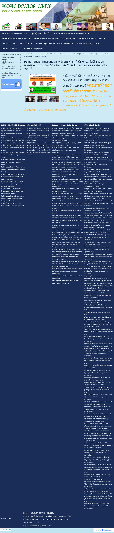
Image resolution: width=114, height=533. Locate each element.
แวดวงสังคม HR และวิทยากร (51, 54)
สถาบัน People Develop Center (32, 54)
